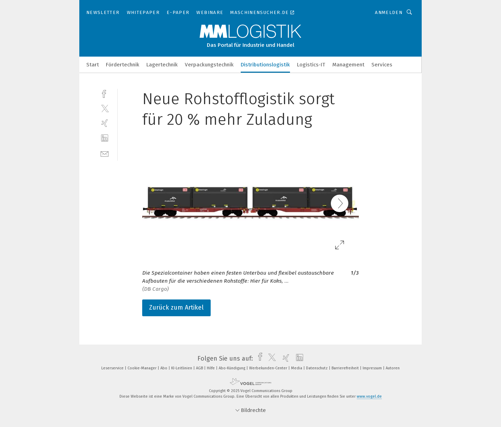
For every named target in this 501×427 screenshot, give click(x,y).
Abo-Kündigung (232, 368)
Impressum (373, 368)
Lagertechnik (162, 64)
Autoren (393, 368)
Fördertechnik (122, 64)
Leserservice (113, 368)
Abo (164, 368)
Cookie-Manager (143, 368)
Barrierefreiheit (346, 368)
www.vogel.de (369, 396)
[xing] (104, 123)
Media (297, 368)
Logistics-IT (311, 64)
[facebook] (104, 93)
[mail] (104, 153)
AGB (200, 368)
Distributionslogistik (265, 64)
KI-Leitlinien (182, 368)
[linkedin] (104, 138)
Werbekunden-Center (268, 368)
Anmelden (388, 12)
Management (348, 64)
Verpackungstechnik (209, 64)
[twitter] (104, 108)
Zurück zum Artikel (176, 307)
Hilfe (211, 368)
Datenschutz (317, 368)
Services (381, 64)
